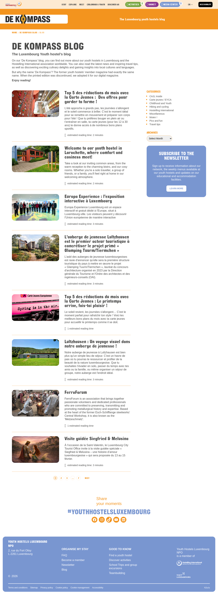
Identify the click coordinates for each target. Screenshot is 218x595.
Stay (65, 4)
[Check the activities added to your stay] (153, 4)
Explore (74, 4)
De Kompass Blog (28, 32)
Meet (83, 4)
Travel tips (154, 124)
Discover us (115, 4)
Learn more (176, 188)
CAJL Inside (155, 96)
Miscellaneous (157, 113)
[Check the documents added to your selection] (172, 4)
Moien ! (153, 117)
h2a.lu (207, 588)
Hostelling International (161, 110)
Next (87, 478)
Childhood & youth (97, 4)
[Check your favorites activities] (136, 4)
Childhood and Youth (160, 103)
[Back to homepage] (13, 4)
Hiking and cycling (159, 106)
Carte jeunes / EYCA (160, 99)
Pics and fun (155, 120)
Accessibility (205, 4)
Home (14, 32)
